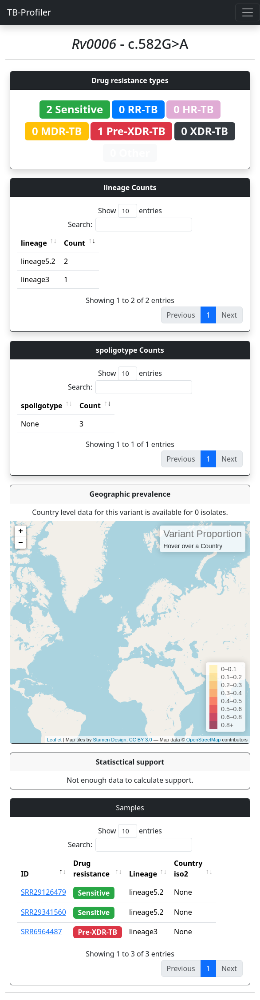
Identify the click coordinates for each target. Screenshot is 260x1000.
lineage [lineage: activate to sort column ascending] (34, 243)
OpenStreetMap (203, 739)
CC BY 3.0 (140, 739)
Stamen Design (109, 739)
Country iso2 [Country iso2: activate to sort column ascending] (202, 868)
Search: (130, 224)
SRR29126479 (43, 892)
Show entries (130, 211)
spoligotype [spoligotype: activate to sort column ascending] (42, 405)
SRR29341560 (43, 912)
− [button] (20, 543)
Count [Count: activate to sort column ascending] (74, 243)
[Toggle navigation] (247, 12)
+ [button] (20, 531)
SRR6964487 (41, 931)
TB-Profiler (29, 12)
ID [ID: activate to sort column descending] (25, 874)
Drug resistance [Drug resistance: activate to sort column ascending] (91, 868)
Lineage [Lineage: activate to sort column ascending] (157, 874)
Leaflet (54, 739)
